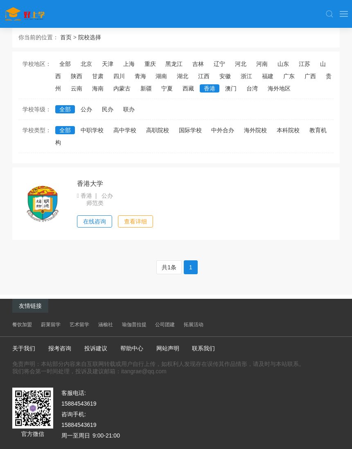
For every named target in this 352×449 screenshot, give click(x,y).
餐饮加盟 (22, 324)
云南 (76, 88)
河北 (240, 64)
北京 (86, 64)
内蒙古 (122, 88)
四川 (119, 76)
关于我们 (23, 348)
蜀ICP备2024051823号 (199, 371)
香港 (209, 88)
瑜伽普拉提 (134, 324)
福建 (267, 76)
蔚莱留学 (51, 324)
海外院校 (255, 130)
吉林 (198, 64)
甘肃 (98, 76)
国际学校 (190, 130)
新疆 (146, 88)
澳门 (231, 88)
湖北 (182, 76)
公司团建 (165, 324)
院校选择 (89, 37)
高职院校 (157, 130)
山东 (283, 64)
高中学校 (124, 130)
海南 (98, 88)
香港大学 (90, 183)
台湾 (252, 88)
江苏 (304, 64)
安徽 (225, 76)
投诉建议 (95, 348)
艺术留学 (79, 324)
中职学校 (92, 130)
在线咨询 (94, 221)
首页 (66, 37)
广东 (289, 76)
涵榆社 (105, 324)
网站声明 (167, 348)
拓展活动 (193, 324)
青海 (140, 76)
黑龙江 (174, 64)
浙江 (246, 76)
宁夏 (167, 88)
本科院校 (288, 130)
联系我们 (203, 348)
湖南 (161, 76)
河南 (262, 64)
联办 (129, 109)
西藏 (188, 88)
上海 (129, 64)
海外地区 (279, 88)
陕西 (76, 76)
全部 (65, 64)
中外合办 (222, 130)
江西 (204, 76)
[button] (329, 14)
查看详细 (135, 221)
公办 (86, 109)
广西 (310, 76)
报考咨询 (59, 348)
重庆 (150, 64)
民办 (107, 109)
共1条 (169, 267)
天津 (107, 64)
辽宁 (219, 64)
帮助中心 (131, 348)
